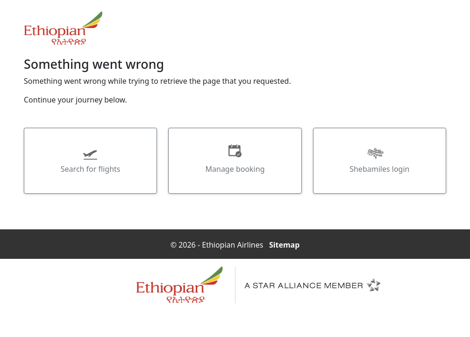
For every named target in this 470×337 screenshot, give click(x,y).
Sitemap (284, 242)
